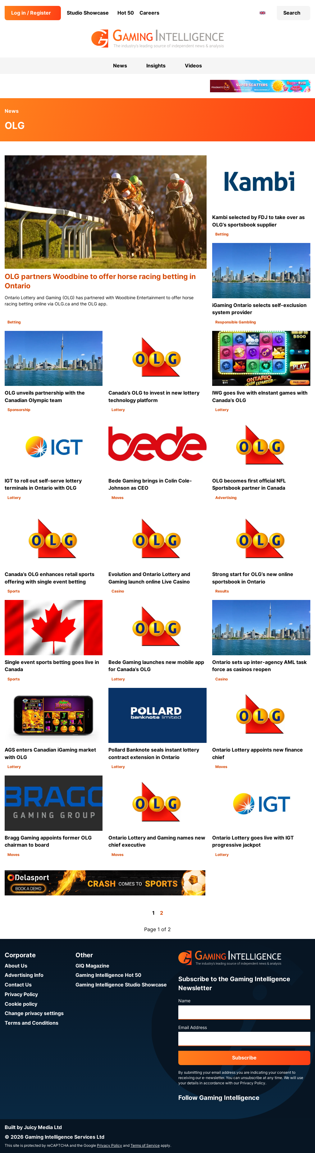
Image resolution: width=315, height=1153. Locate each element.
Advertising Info (24, 975)
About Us (16, 966)
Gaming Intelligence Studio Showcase (121, 985)
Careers (149, 13)
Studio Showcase (88, 13)
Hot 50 (125, 13)
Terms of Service (145, 1145)
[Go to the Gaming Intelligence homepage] (157, 39)
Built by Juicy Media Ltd (33, 1127)
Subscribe (244, 1058)
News (12, 111)
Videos (193, 66)
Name (184, 1000)
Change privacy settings (34, 1013)
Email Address (192, 1027)
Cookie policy (21, 1004)
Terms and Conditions (31, 1023)
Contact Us (18, 985)
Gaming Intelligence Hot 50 (108, 975)
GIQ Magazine (92, 966)
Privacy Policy (21, 994)
